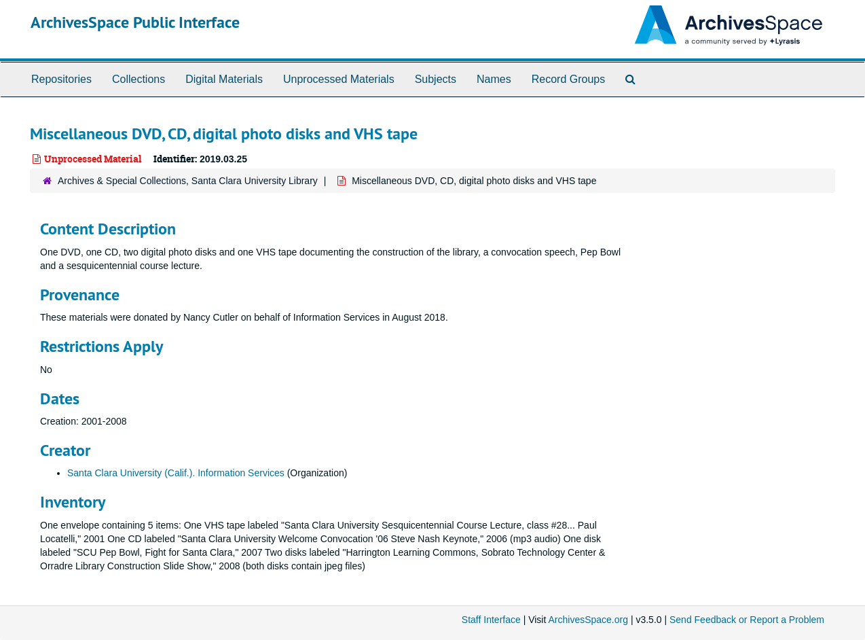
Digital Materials (224, 79)
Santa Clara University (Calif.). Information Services (175, 472)
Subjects (435, 79)
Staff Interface (491, 619)
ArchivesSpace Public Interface (135, 22)
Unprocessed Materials (338, 79)
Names (494, 79)
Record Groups (569, 79)
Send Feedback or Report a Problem (746, 619)
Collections (138, 79)
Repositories (61, 79)
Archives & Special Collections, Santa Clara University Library (188, 180)
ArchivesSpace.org (588, 619)
